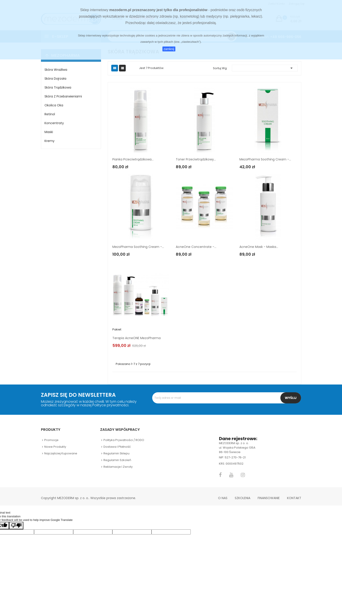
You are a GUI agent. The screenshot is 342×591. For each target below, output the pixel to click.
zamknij (169, 49)
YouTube (231, 475)
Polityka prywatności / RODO (123, 440)
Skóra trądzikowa (58, 87)
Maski (49, 132)
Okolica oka (54, 105)
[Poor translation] (16, 525)
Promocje (51, 440)
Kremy (50, 141)
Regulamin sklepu (116, 453)
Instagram (243, 475)
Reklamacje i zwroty (118, 467)
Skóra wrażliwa (56, 69)
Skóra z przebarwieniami (63, 96)
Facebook (220, 475)
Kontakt (294, 498)
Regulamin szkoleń (117, 460)
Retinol (50, 114)
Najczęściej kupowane (60, 453)
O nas (222, 498)
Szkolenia (242, 498)
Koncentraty (54, 123)
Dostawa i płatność (117, 447)
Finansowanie (269, 498)
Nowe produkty (55, 447)
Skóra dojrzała (55, 78)
